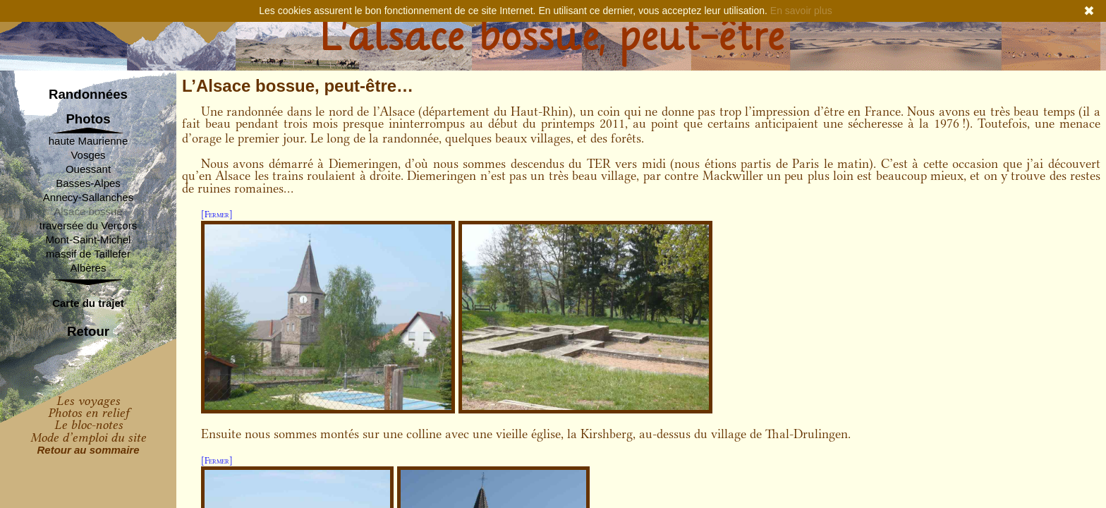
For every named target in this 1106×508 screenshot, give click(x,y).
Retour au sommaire (88, 450)
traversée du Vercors (88, 225)
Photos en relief (88, 413)
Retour (88, 332)
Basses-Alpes (88, 183)
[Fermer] (217, 214)
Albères (89, 268)
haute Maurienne (88, 141)
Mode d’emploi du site (88, 437)
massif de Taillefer (88, 254)
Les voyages (88, 401)
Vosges (88, 155)
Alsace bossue (88, 211)
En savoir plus (801, 10)
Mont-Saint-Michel (88, 240)
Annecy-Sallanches (88, 197)
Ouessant (88, 169)
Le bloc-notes (88, 425)
